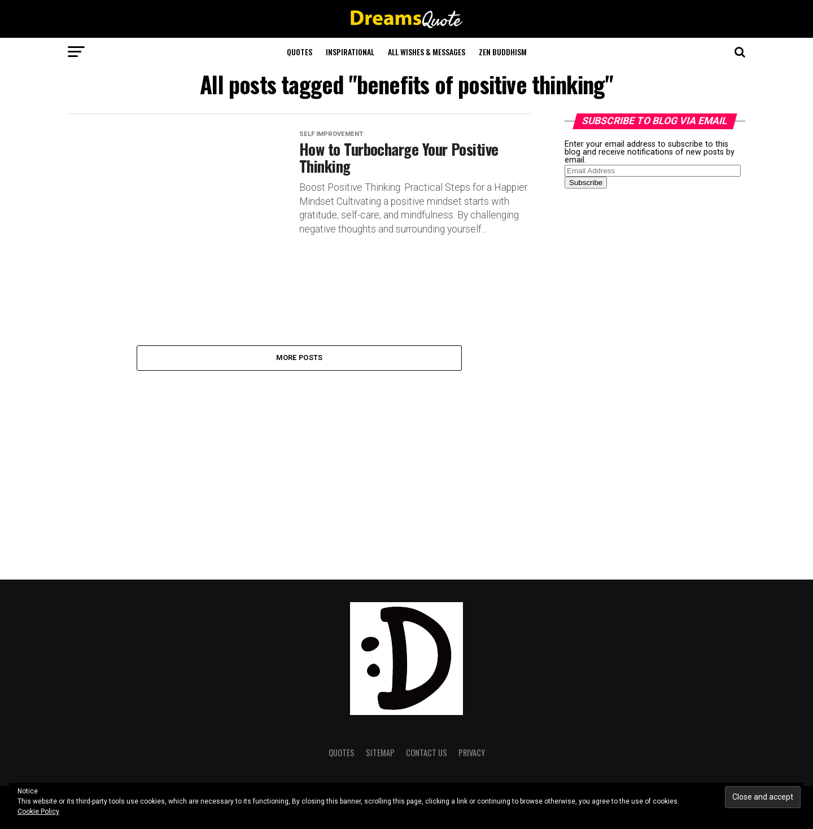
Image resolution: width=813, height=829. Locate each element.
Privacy (471, 752)
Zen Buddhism (503, 52)
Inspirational (350, 52)
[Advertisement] (649, 374)
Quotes (299, 52)
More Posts (299, 357)
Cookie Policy (38, 811)
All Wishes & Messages (426, 52)
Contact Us (426, 752)
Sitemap (380, 752)
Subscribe (585, 182)
